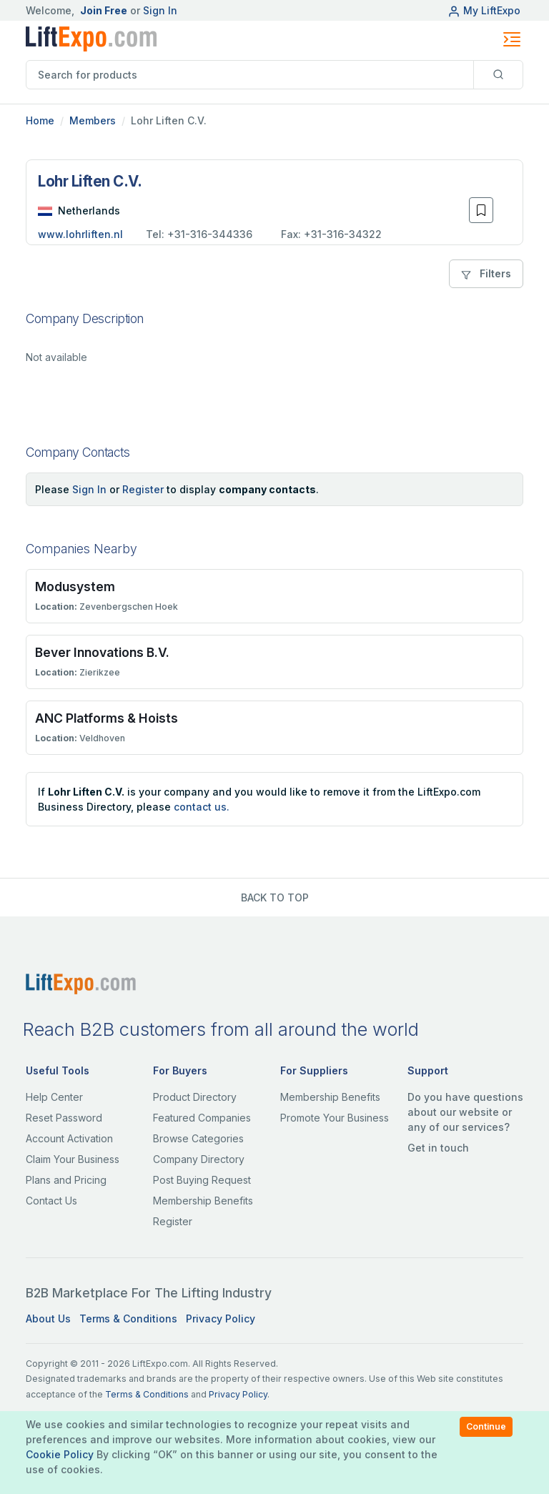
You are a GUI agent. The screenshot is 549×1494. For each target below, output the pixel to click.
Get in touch (438, 1148)
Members (92, 120)
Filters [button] (486, 273)
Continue (486, 1426)
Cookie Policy (60, 1454)
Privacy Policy (220, 1318)
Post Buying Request (202, 1180)
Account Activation (69, 1138)
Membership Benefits (203, 1200)
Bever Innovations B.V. (102, 652)
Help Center (54, 1097)
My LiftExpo (483, 10)
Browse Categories (198, 1138)
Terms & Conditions (128, 1318)
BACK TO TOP (275, 897)
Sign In (160, 10)
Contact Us (51, 1200)
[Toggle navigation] (511, 39)
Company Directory (198, 1159)
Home (40, 120)
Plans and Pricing (66, 1180)
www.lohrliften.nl (80, 234)
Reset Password (64, 1118)
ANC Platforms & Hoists (106, 718)
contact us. (201, 807)
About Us (48, 1318)
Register (143, 489)
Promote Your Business (334, 1118)
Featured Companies (202, 1118)
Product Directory (195, 1097)
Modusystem (75, 586)
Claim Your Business (72, 1159)
